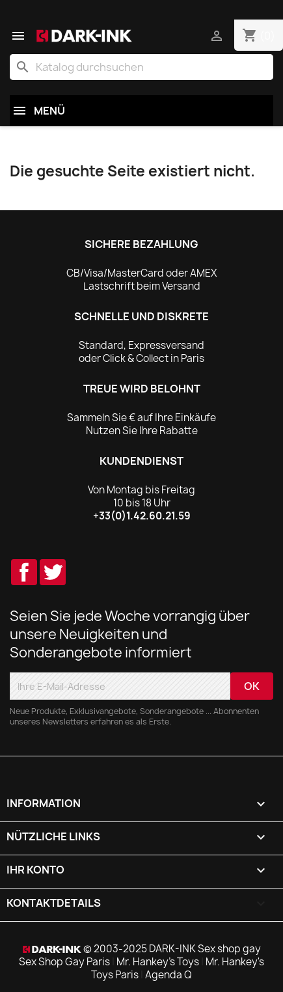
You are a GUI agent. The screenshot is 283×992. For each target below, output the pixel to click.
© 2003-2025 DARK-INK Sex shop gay (172, 949)
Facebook (24, 572)
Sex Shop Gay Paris (64, 962)
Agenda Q (168, 975)
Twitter (53, 572)
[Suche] (141, 67)
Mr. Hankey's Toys (157, 962)
